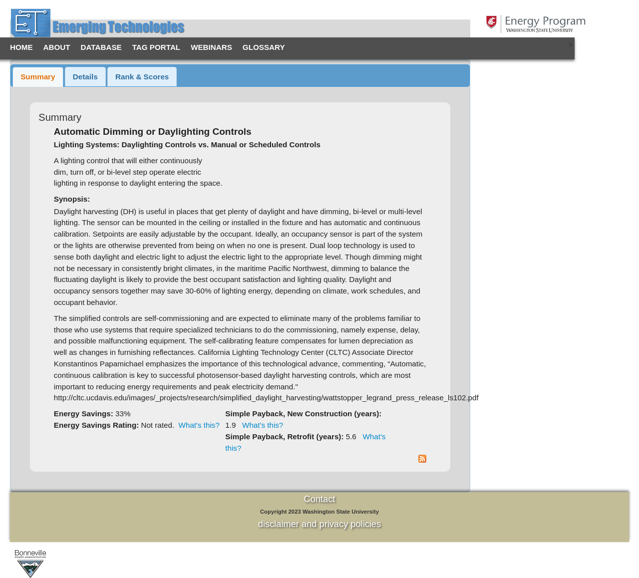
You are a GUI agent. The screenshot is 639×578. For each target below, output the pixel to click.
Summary (37, 76)
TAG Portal (156, 47)
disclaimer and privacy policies (319, 524)
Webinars (211, 47)
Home (21, 47)
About (56, 47)
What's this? (199, 425)
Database (101, 47)
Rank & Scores (142, 76)
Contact (319, 499)
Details (85, 76)
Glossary (264, 47)
